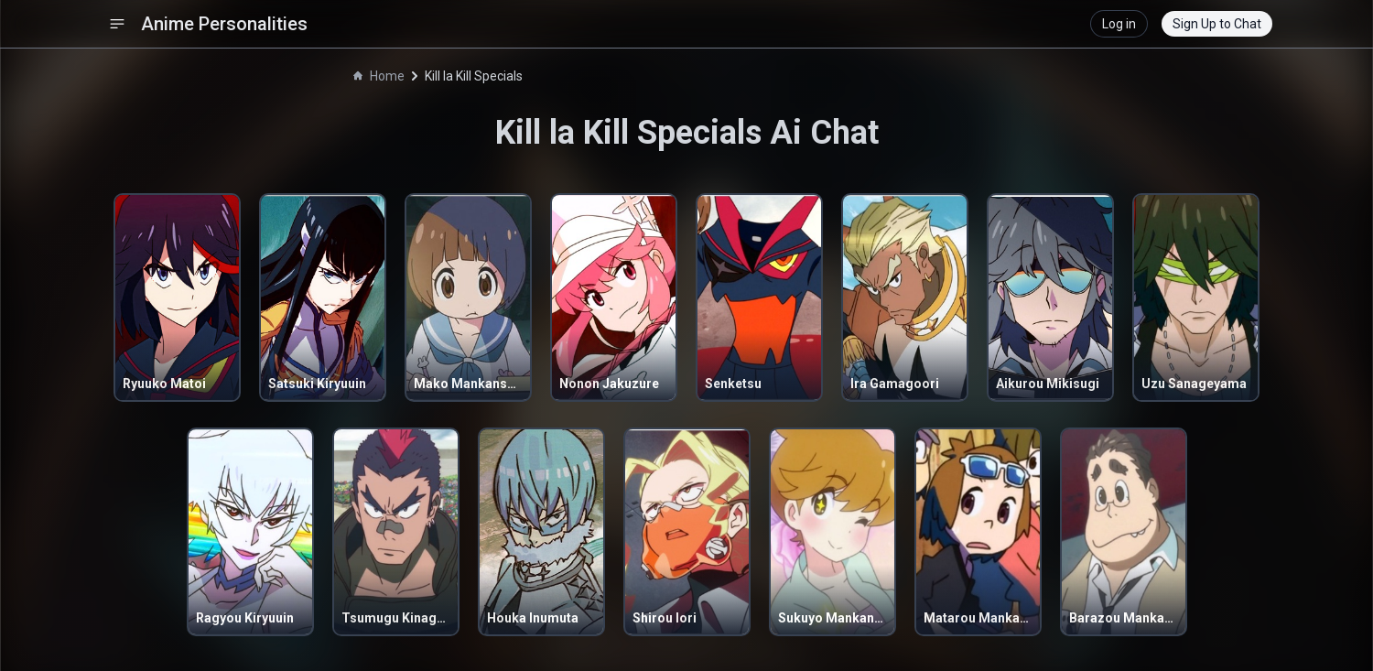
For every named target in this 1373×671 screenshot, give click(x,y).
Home (379, 76)
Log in (1119, 23)
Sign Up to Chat (1217, 23)
